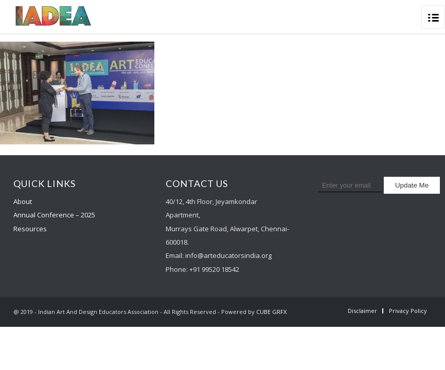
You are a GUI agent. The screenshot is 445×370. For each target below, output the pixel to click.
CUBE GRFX (271, 312)
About (22, 201)
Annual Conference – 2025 (54, 214)
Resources (30, 228)
